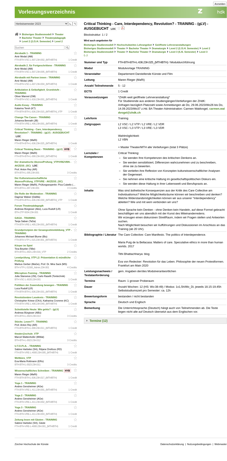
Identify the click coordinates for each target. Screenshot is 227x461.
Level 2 (59, 41)
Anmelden (220, 4)
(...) (86, 55)
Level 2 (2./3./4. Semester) (36, 41)
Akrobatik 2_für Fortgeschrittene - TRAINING (41, 65)
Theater (59, 34)
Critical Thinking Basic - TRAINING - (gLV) (43, 149)
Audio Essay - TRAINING (29, 105)
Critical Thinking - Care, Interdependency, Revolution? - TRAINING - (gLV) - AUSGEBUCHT (42, 133)
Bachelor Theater (32, 38)
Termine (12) (99, 321)
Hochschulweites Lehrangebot (134, 45)
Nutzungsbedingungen (199, 444)
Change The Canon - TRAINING (33, 117)
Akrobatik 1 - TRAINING (28, 53)
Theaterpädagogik (55, 38)
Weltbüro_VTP (23, 358)
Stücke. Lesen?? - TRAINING (31, 321)
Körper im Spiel (24, 245)
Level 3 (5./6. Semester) (182, 52)
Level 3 (203, 52)
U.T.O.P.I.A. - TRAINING (28, 346)
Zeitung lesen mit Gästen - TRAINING (36, 419)
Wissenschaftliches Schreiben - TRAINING (43, 370)
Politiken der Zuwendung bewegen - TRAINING (42, 285)
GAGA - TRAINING (25, 218)
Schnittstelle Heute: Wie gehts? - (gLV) (37, 309)
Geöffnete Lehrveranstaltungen (173, 45)
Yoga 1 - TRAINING (26, 383)
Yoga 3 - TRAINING (26, 407)
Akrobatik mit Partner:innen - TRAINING (38, 77)
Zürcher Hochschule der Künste (32, 444)
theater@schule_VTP (27, 333)
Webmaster (221, 444)
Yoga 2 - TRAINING (26, 395)
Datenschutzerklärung (172, 444)
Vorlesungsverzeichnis (46, 12)
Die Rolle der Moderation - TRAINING (36, 193)
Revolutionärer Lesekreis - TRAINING (36, 297)
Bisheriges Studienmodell (36, 34)
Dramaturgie (159, 48)
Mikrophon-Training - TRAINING (33, 273)
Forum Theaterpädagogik (29, 205)
